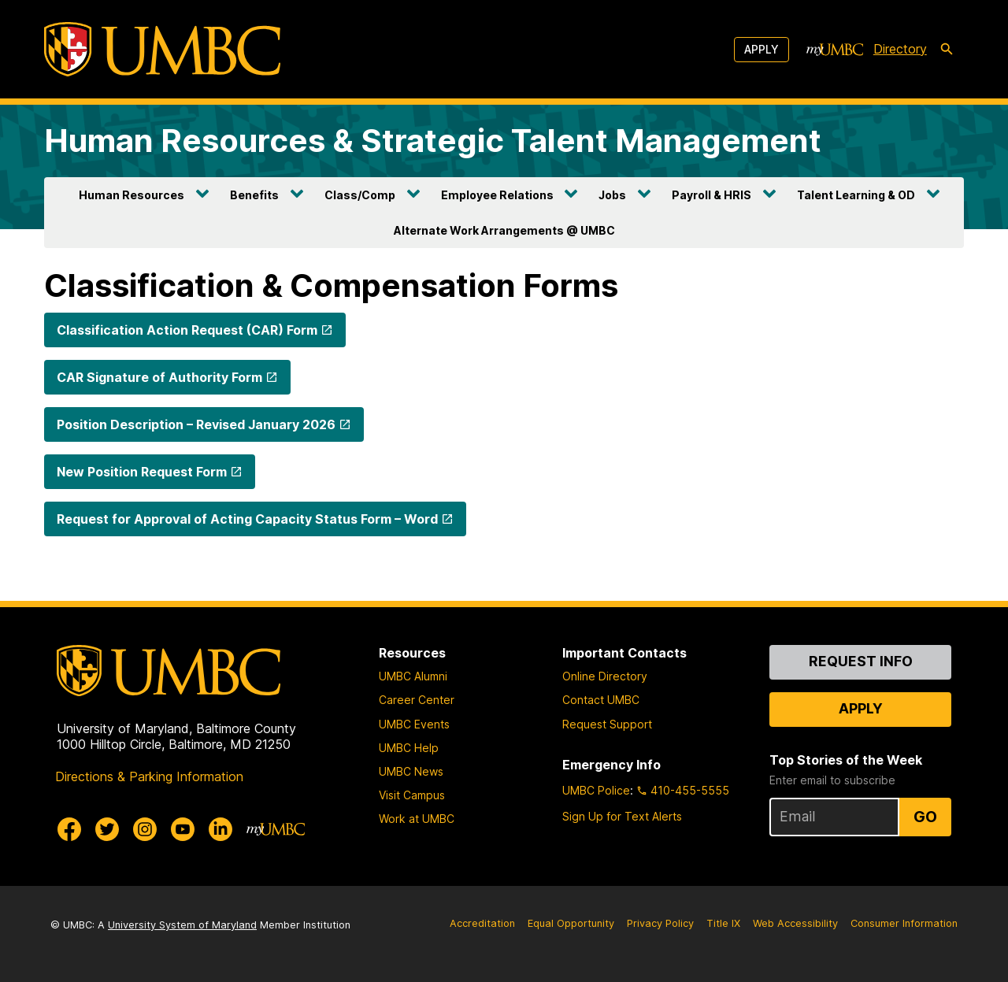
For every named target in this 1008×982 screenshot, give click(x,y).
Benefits (254, 195)
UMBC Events (414, 724)
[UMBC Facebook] (69, 829)
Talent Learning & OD (856, 195)
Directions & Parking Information (149, 776)
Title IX (723, 923)
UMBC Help (409, 747)
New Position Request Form (142, 472)
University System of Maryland (182, 925)
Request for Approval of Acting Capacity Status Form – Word (247, 519)
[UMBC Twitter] (107, 829)
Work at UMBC (416, 818)
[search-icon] (946, 49)
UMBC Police (596, 790)
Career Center (416, 699)
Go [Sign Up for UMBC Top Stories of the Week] (925, 816)
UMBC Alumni (413, 676)
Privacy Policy (660, 923)
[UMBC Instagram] (145, 829)
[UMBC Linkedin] (220, 829)
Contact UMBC (600, 699)
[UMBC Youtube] (182, 829)
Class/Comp (359, 195)
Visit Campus (412, 795)
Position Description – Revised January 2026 (196, 424)
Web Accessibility (795, 923)
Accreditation (482, 923)
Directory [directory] (900, 49)
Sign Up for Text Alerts (622, 816)
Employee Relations (497, 195)
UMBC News (411, 771)
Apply (761, 49)
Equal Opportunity (571, 923)
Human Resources (131, 195)
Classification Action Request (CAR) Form (187, 330)
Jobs (612, 195)
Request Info (861, 661)
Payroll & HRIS (711, 195)
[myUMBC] (835, 49)
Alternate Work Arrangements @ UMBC (504, 230)
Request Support (607, 724)
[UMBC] (162, 49)
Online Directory (604, 676)
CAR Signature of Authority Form (159, 377)
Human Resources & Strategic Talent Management (432, 140)
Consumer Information (904, 923)
